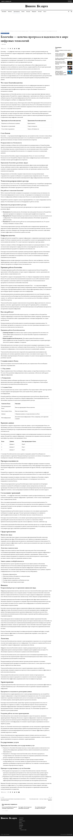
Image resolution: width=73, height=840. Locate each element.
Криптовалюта (17, 11)
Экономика (4, 11)
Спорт (46, 11)
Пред (3, 810)
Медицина (35, 11)
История (41, 11)
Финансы (10, 11)
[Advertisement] (36, 21)
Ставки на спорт (23, 829)
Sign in (70, 1)
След (6, 810)
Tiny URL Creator (69, 834)
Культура (29, 11)
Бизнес (23, 11)
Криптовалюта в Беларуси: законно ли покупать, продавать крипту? (5, 33)
